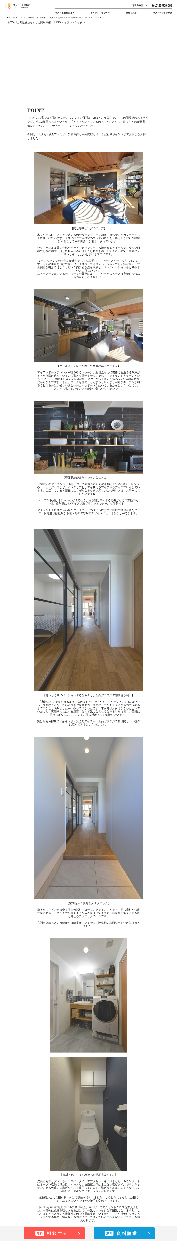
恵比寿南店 (137, 5)
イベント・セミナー (100, 13)
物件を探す (131, 13)
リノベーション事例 (162, 13)
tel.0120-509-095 (162, 5)
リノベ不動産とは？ (64, 13)
